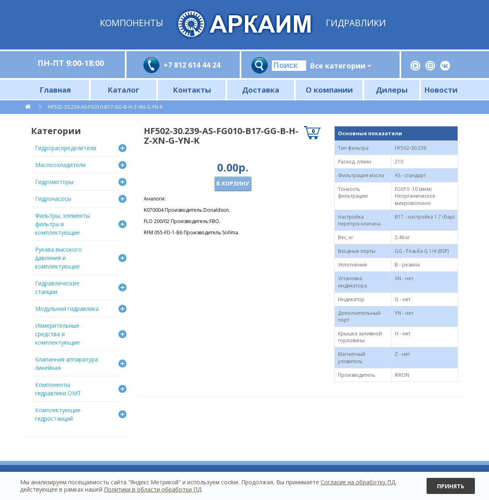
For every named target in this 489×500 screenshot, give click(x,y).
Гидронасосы (53, 198)
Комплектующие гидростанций (58, 414)
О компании (329, 90)
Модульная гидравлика (67, 308)
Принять (450, 486)
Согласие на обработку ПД (358, 482)
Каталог (123, 90)
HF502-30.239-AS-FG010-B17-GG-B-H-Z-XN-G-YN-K (105, 106)
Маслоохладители (60, 165)
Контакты (192, 90)
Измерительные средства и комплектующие (57, 334)
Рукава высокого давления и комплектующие (58, 258)
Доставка (260, 90)
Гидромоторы (54, 182)
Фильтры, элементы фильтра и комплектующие (62, 224)
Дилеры (392, 90)
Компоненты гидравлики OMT (58, 389)
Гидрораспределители (65, 148)
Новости (441, 90)
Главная (55, 90)
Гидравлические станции (57, 287)
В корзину (232, 183)
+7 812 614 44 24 (192, 65)
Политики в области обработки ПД (152, 489)
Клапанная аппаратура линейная (66, 363)
